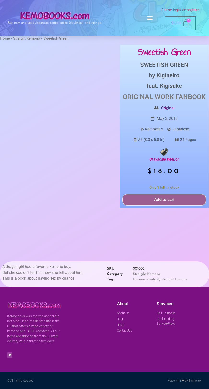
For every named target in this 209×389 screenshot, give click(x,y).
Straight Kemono (26, 38)
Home (5, 38)
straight (153, 279)
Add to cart (164, 199)
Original (167, 108)
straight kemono (174, 279)
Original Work (148, 97)
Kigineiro (168, 75)
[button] (150, 18)
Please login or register (180, 10)
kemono (139, 279)
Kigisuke (171, 86)
